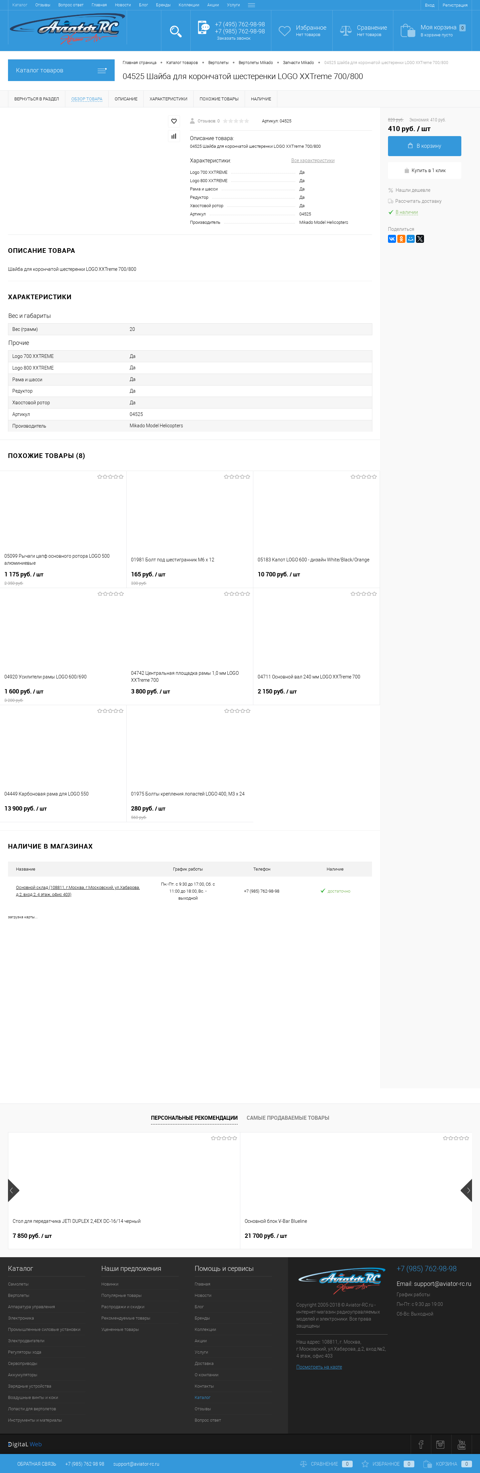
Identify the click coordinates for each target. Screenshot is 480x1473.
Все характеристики (313, 160)
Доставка (177, 5)
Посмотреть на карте (319, 1367)
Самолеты (18, 1284)
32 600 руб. (266, 1236)
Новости (44, 5)
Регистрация (455, 5)
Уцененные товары (120, 1329)
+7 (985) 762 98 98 (84, 1464)
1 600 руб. (63, 695)
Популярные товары (121, 1295)
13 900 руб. (63, 812)
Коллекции (109, 5)
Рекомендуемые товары (125, 1318)
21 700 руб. (150, 1236)
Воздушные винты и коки (33, 1397)
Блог (64, 5)
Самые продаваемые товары (288, 1117)
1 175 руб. (63, 578)
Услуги (154, 5)
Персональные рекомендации (194, 1117)
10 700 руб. (316, 578)
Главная (20, 5)
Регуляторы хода (24, 1352)
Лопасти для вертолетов (32, 1408)
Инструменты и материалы (35, 1420)
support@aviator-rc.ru (442, 1283)
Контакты (234, 5)
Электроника (21, 1318)
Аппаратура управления (31, 1306)
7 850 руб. (32, 1236)
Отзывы (203, 1408)
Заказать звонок (234, 38)
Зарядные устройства (29, 1386)
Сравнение (372, 27)
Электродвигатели (26, 1340)
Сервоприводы (22, 1363)
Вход (429, 5)
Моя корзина (443, 27)
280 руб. (190, 812)
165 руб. (190, 578)
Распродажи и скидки (122, 1306)
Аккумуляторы (22, 1374)
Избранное (311, 27)
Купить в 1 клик (425, 170)
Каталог (202, 1397)
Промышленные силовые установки (44, 1329)
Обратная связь (32, 1464)
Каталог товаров (61, 70)
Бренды (84, 5)
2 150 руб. (316, 695)
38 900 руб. (382, 1236)
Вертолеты (18, 1295)
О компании (205, 5)
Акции (134, 5)
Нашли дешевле (409, 190)
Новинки (109, 1284)
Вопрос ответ (208, 1420)
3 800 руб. (190, 695)
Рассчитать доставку (415, 201)
